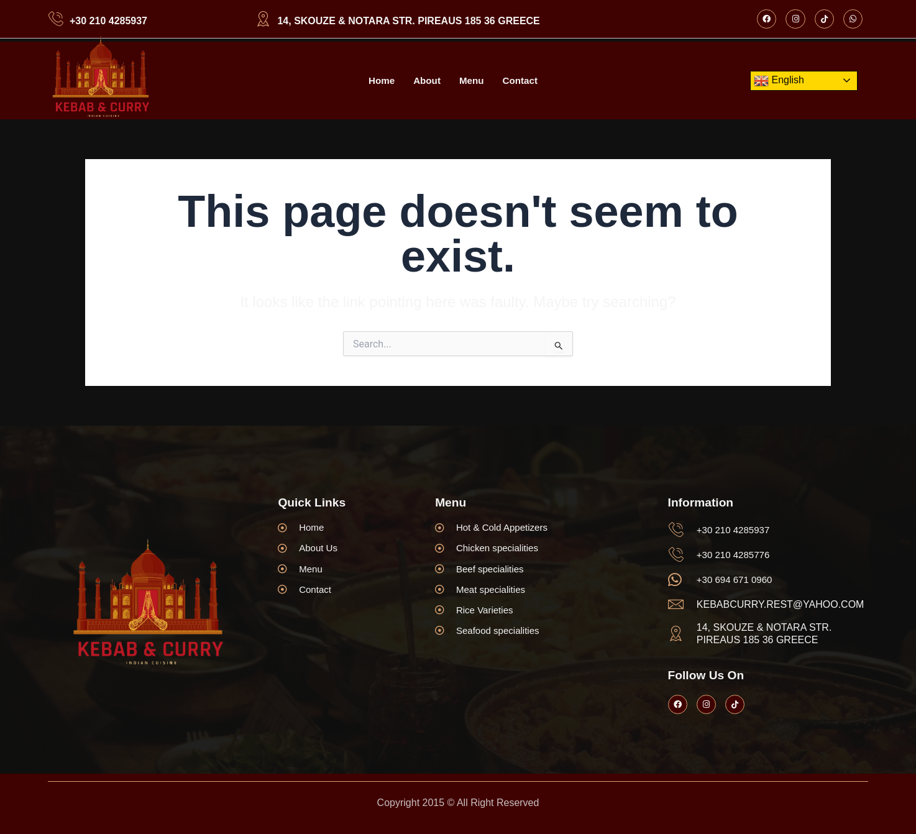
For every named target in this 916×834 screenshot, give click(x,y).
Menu (472, 80)
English (779, 80)
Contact (522, 80)
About (425, 80)
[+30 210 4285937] (55, 19)
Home (379, 80)
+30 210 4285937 (108, 21)
